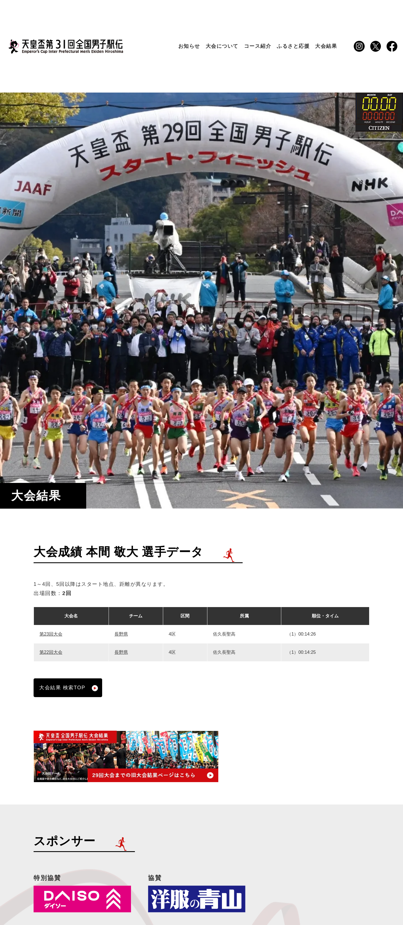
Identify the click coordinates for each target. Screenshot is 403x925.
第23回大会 (50, 634)
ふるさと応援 (293, 46)
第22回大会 (50, 652)
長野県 (121, 634)
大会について (222, 46)
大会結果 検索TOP (68, 688)
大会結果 (326, 46)
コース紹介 (257, 46)
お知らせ (189, 46)
